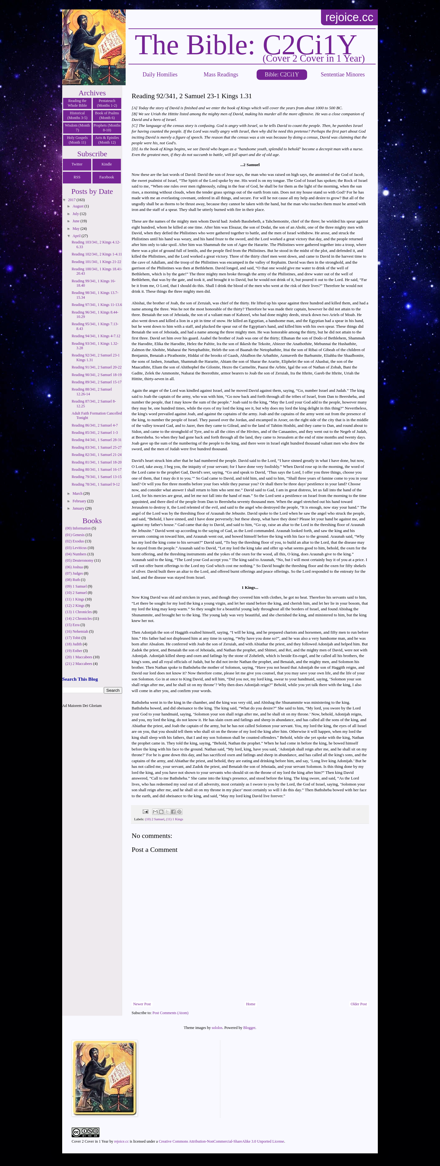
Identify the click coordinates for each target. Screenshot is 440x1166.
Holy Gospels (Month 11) (77, 140)
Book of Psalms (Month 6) (107, 115)
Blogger (249, 1027)
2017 (72, 200)
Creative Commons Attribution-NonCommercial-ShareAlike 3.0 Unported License (221, 1141)
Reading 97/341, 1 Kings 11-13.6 (97, 304)
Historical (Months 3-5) (77, 115)
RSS (77, 177)
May (76, 228)
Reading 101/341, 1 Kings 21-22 (96, 262)
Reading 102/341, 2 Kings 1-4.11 (97, 254)
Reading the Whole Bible (77, 103)
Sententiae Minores (343, 74)
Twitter (77, 164)
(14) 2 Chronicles (78, 618)
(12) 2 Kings (75, 605)
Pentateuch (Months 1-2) (107, 103)
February (80, 501)
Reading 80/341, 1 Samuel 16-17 (97, 469)
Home (250, 1004)
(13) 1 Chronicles (78, 612)
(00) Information (78, 528)
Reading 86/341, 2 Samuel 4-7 (95, 425)
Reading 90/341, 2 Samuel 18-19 (97, 375)
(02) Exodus (74, 541)
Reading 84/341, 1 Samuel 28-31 (97, 440)
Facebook (106, 177)
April (77, 236)
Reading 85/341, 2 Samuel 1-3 (95, 432)
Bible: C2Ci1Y (282, 74)
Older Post (359, 1004)
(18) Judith (73, 644)
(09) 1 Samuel (76, 586)
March (78, 493)
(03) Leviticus (76, 548)
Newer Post (142, 1004)
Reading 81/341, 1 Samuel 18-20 (97, 462)
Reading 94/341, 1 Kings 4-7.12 (96, 336)
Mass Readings (221, 74)
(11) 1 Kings (174, 819)
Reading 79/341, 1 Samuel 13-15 (97, 477)
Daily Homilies (160, 74)
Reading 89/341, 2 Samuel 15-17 (97, 382)
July (76, 214)
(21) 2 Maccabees (78, 663)
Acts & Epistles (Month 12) (107, 140)
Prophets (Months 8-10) (107, 127)
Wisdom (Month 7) (77, 127)
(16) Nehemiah (76, 631)
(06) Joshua (74, 567)
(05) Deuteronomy (79, 560)
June (76, 221)
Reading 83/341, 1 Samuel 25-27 (97, 447)
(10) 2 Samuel (154, 819)
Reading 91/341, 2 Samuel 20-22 (97, 367)
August (79, 206)
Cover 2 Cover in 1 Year (90, 1141)
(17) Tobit (72, 638)
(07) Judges (74, 573)
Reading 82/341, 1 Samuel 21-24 (97, 454)
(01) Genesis (75, 535)
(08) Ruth (72, 579)
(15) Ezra (72, 625)
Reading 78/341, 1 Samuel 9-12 (96, 484)
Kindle (107, 164)
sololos (217, 1027)
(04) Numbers (75, 554)
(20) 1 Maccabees (78, 657)
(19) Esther (73, 651)
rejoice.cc (349, 17)
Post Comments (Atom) (170, 1013)
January (79, 508)
